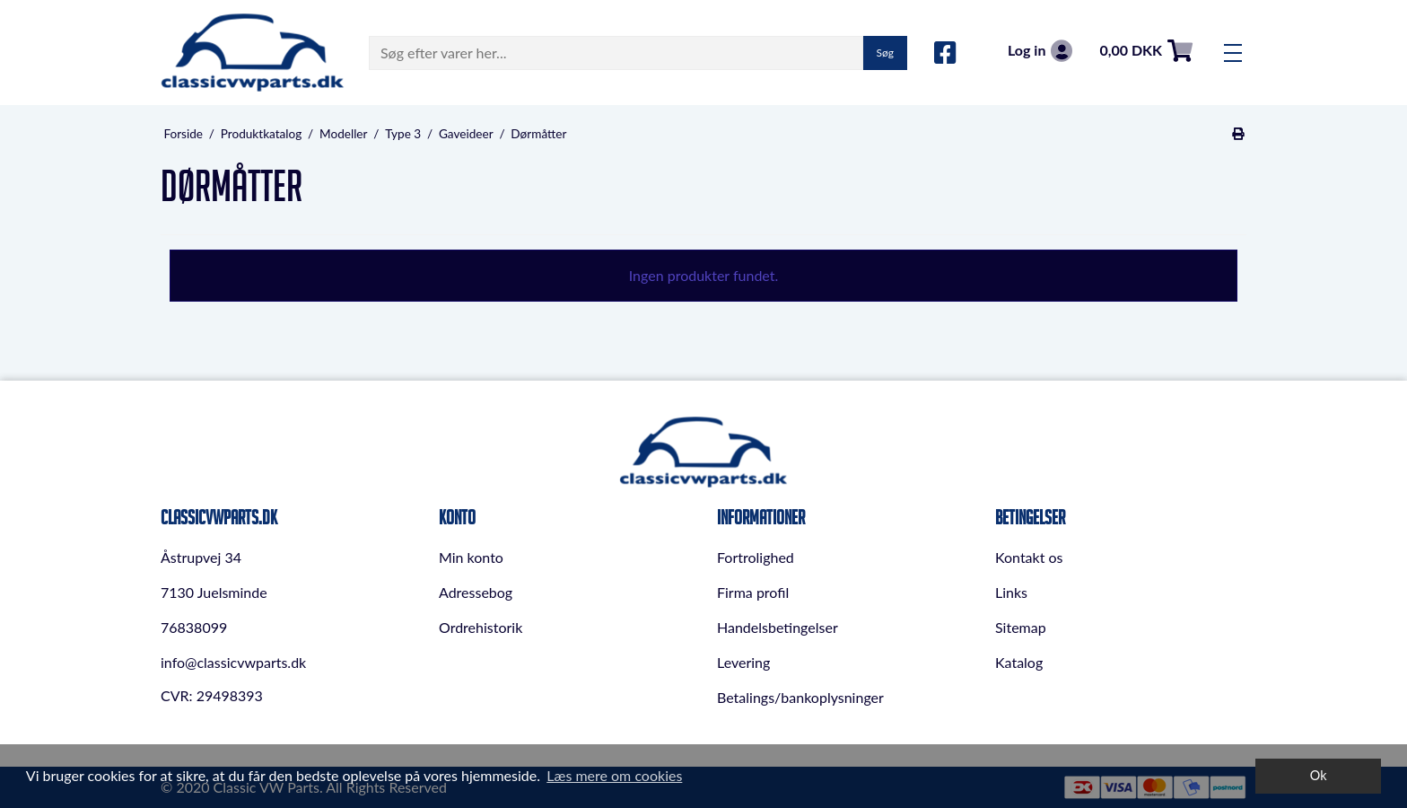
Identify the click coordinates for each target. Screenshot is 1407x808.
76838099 (194, 627)
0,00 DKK (1146, 51)
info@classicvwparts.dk (233, 662)
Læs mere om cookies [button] (614, 775)
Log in (1040, 51)
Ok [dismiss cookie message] (1318, 775)
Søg (885, 52)
